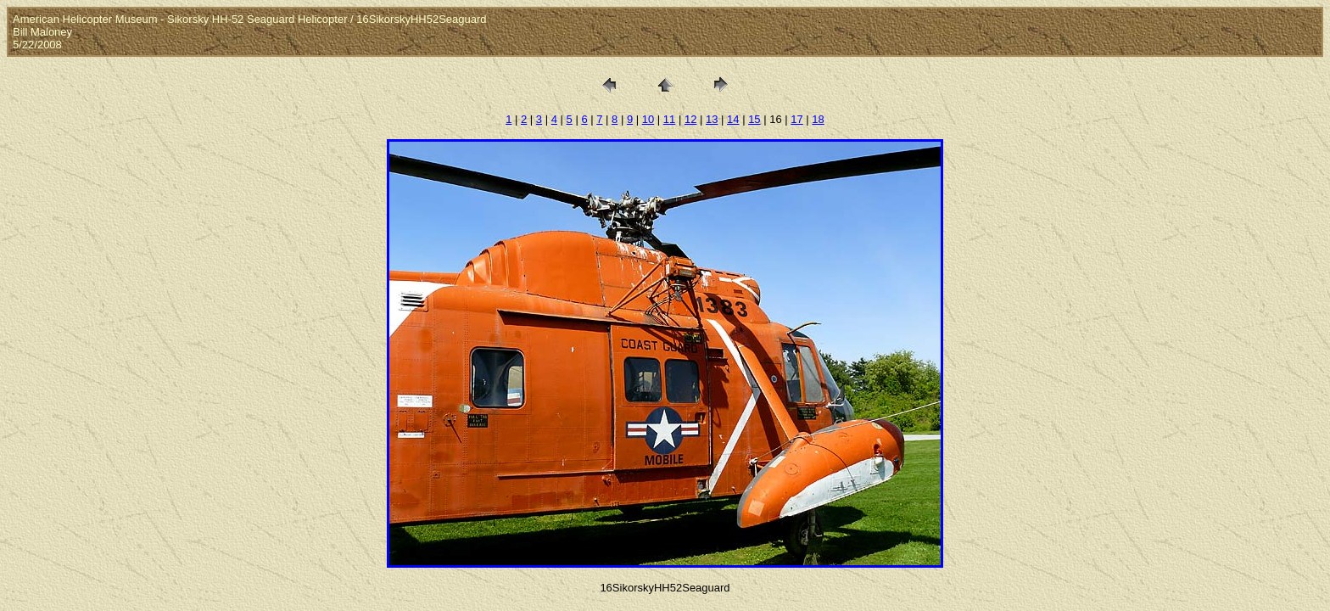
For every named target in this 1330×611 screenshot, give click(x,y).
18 (818, 119)
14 (733, 119)
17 (796, 119)
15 (754, 119)
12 (690, 119)
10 (648, 119)
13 (712, 119)
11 (669, 119)
